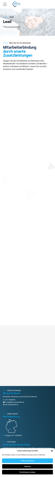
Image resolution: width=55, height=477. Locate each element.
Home (11, 17)
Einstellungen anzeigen (27, 472)
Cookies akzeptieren (27, 461)
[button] (52, 451)
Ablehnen (27, 466)
